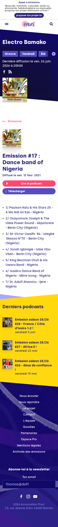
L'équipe (29, 420)
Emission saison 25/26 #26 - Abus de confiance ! (33, 365)
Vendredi (28, 54)
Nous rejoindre (29, 402)
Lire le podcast (24, 183)
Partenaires (29, 433)
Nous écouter (29, 396)
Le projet (29, 408)
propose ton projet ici (29, 15)
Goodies (29, 427)
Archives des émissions (29, 451)
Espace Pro (29, 439)
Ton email (29, 477)
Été (43, 54)
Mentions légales (29, 445)
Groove (10, 54)
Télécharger (15, 191)
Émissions (12, 121)
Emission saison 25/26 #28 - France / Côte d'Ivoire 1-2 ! (32, 324)
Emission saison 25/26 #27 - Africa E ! (32, 345)
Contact (29, 414)
